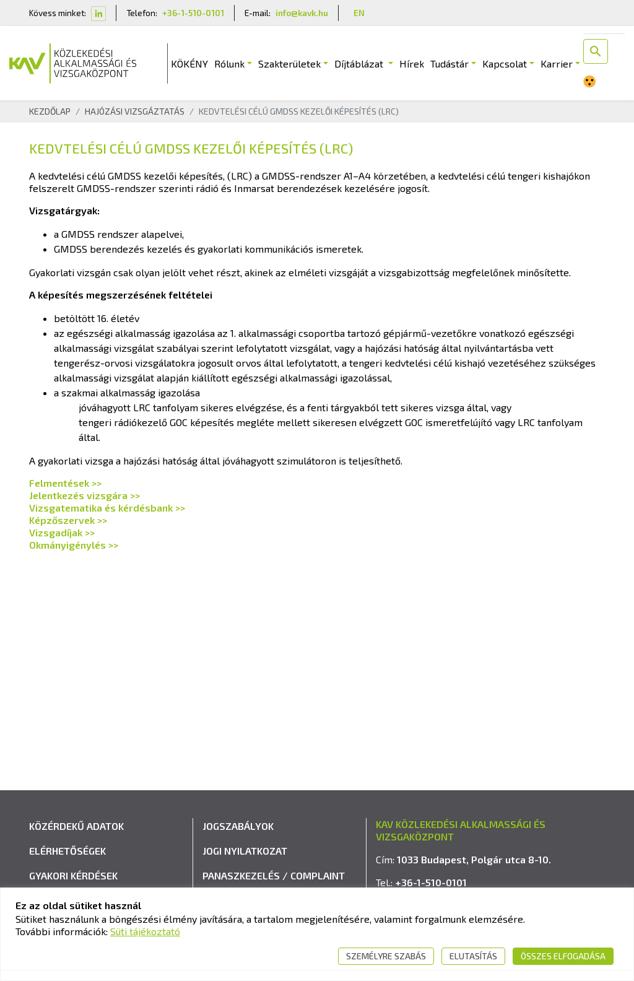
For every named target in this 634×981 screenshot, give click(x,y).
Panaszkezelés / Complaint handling (273, 883)
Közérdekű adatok (76, 826)
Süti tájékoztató (145, 931)
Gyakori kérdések (73, 875)
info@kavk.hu (302, 12)
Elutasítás (473, 956)
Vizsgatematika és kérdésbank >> (107, 507)
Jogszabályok (238, 826)
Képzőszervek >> (68, 520)
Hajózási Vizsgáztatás (135, 111)
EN (359, 12)
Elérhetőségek (67, 851)
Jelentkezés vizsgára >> (84, 495)
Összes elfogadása (563, 956)
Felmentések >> (65, 483)
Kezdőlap (50, 111)
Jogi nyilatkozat (244, 851)
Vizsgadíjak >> (62, 532)
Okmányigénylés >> (73, 545)
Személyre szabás (386, 956)
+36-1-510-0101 (193, 12)
